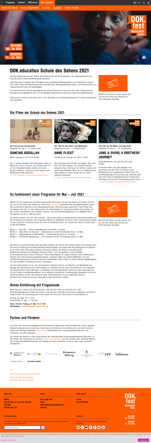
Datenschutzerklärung (17, 436)
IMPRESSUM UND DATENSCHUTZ (52, 405)
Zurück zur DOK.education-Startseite (25, 374)
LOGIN (78, 399)
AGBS (42, 402)
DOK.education (47, 2)
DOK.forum (32, 2)
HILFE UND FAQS (46, 399)
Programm (10, 2)
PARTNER (7, 405)
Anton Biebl (41, 330)
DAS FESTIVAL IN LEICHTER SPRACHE (17, 402)
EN (139, 3)
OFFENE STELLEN (10, 408)
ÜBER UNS (7, 394)
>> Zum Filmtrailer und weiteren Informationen (29, 175)
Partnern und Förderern (52, 339)
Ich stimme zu (143, 440)
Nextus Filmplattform (30, 8)
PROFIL (6, 399)
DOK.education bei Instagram (22, 380)
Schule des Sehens (10, 8)
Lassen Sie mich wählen (9, 440)
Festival (21, 2)
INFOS (42, 394)
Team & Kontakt (72, 8)
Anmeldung (55, 204)
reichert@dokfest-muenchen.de (34, 306)
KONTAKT (43, 408)
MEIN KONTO (81, 394)
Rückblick (57, 8)
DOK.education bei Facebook (22, 377)
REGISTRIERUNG (82, 402)
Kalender (46, 8)
